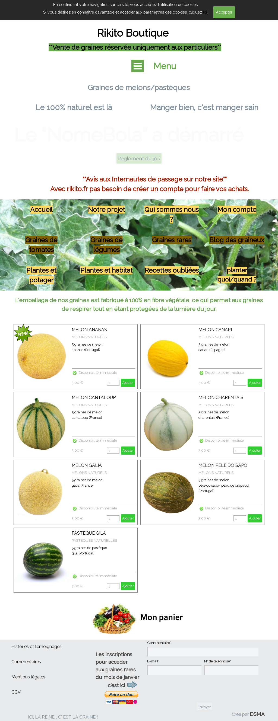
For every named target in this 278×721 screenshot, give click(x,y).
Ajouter (128, 382)
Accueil (41, 209)
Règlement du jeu (139, 158)
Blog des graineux (236, 240)
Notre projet (106, 209)
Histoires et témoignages (36, 646)
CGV (16, 692)
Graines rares (171, 240)
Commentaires (26, 661)
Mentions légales (28, 676)
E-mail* (153, 661)
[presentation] (188, 689)
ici (205, 12)
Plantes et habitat (106, 270)
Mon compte (236, 209)
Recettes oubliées (172, 270)
